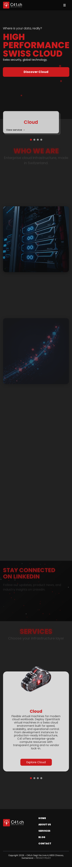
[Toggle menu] (64, 5)
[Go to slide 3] (38, 140)
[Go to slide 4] (41, 140)
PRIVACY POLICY (43, 858)
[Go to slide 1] (31, 140)
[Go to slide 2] (34, 140)
